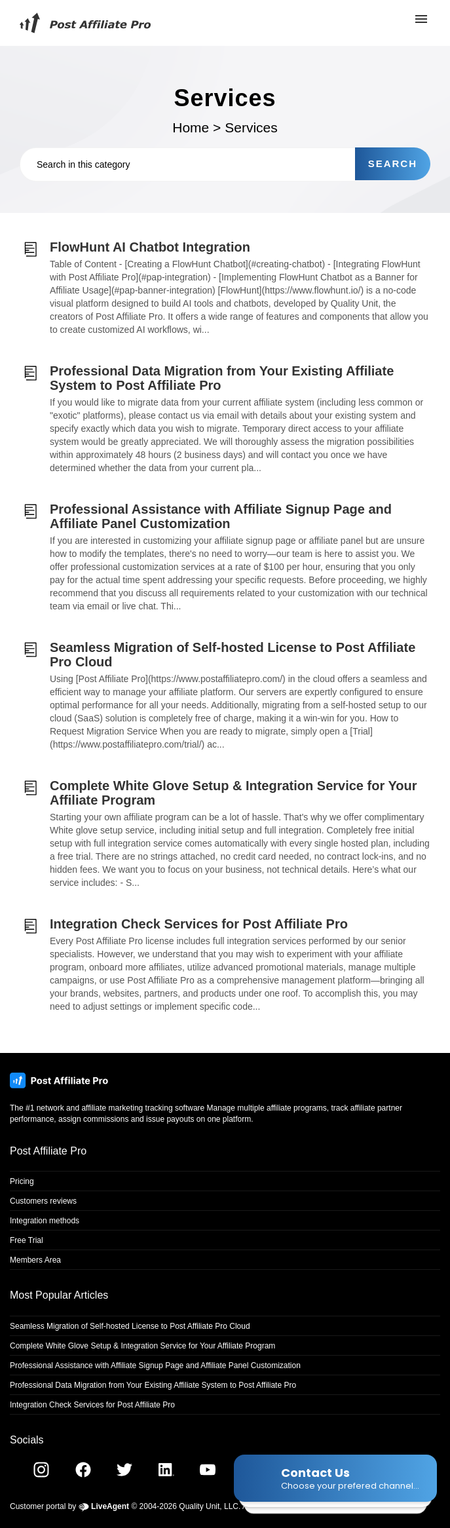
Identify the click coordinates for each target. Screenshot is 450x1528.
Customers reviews (43, 1201)
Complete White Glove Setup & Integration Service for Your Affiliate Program (142, 1345)
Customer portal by (69, 1506)
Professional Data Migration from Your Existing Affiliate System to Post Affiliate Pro (153, 1385)
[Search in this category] (188, 164)
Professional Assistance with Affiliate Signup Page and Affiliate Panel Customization (155, 1365)
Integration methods (44, 1220)
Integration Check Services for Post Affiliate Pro (92, 1404)
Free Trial (26, 1240)
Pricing (22, 1181)
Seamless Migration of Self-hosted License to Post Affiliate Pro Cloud (130, 1326)
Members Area (35, 1260)
